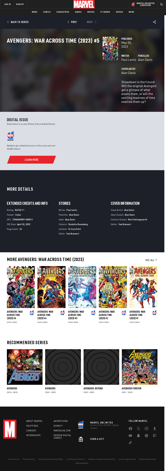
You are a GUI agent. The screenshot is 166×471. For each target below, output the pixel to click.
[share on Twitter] (138, 429)
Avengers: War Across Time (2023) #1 (137, 316)
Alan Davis (112, 70)
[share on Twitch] (154, 436)
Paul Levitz (61, 70)
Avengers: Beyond (93, 389)
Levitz (9, 323)
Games (78, 12)
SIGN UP (20, 4)
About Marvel (34, 421)
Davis (15, 323)
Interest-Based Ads (147, 459)
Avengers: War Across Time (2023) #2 (107, 316)
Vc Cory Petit (74, 230)
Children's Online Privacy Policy (101, 459)
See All (151, 261)
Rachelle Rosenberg (78, 225)
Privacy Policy (29, 459)
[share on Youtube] (130, 436)
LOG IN (7, 4)
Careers (31, 430)
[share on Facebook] (130, 429)
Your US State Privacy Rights (50, 459)
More (131, 12)
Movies (90, 12)
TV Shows (105, 12)
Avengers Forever (131, 389)
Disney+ (58, 425)
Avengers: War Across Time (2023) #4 (45, 316)
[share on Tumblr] (154, 429)
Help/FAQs (32, 425)
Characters (62, 12)
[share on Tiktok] (130, 443)
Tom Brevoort (72, 234)
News (34, 12)
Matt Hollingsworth (137, 220)
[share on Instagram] (146, 429)
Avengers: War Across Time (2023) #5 (15, 316)
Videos (119, 12)
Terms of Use (14, 459)
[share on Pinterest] (146, 436)
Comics (47, 12)
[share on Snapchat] (138, 436)
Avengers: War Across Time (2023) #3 (76, 316)
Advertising (61, 421)
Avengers (12, 389)
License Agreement (127, 459)
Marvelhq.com (62, 430)
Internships (33, 435)
